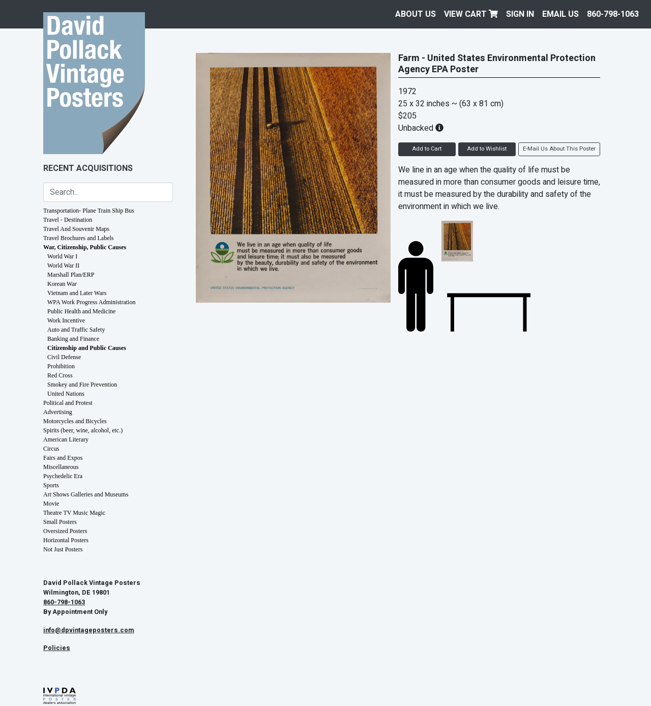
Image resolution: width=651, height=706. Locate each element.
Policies (56, 648)
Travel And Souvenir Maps (76, 228)
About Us (415, 14)
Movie (51, 503)
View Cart (471, 14)
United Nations (65, 393)
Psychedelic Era (62, 476)
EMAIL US (560, 14)
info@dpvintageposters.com (88, 630)
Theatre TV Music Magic (74, 512)
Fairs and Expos (62, 457)
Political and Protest (68, 402)
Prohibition (61, 366)
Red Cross (60, 375)
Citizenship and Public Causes (86, 347)
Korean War (62, 283)
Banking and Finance (73, 338)
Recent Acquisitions (88, 168)
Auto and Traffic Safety (76, 329)
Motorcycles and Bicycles (75, 421)
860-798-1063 (613, 14)
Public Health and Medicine (81, 311)
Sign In (520, 14)
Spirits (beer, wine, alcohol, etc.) (83, 430)
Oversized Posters (65, 531)
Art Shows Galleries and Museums (85, 494)
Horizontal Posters (65, 540)
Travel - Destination (67, 219)
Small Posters (60, 521)
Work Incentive (66, 320)
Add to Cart (426, 148)
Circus (51, 448)
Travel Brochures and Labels (78, 238)
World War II (63, 265)
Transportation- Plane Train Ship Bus (88, 210)
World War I (62, 256)
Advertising (57, 412)
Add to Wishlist (487, 148)
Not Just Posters (62, 549)
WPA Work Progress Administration (91, 302)
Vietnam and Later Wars (76, 293)
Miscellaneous (60, 466)
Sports (51, 485)
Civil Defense (64, 357)
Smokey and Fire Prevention (82, 384)
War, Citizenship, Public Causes (84, 247)
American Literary (65, 439)
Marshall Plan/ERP (70, 274)
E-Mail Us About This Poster (559, 148)
